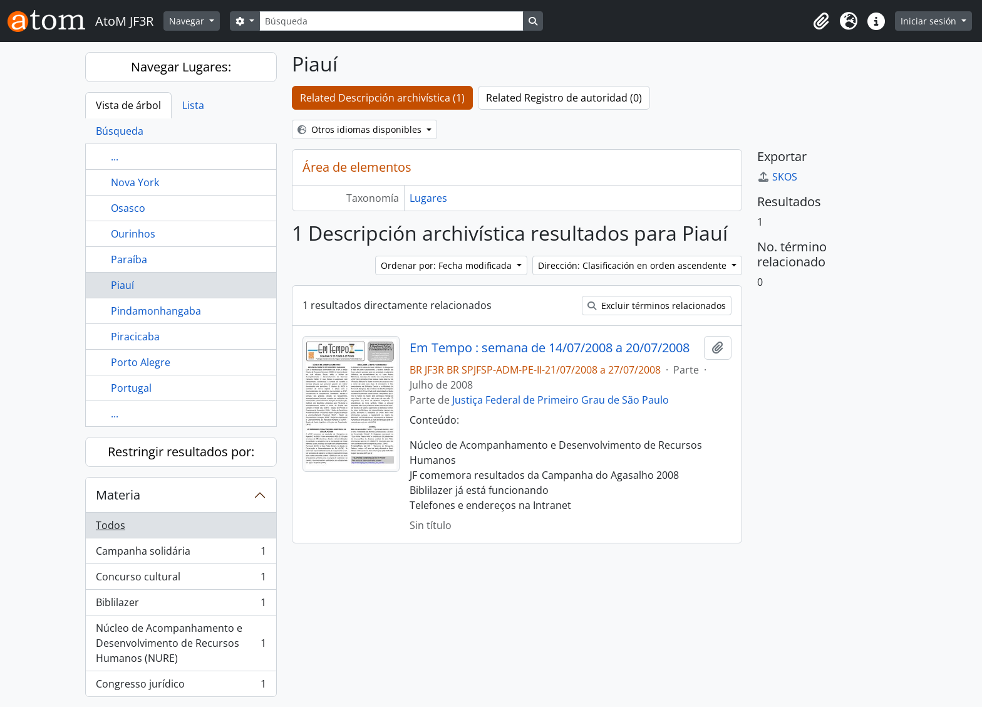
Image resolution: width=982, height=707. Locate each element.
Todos (110, 525)
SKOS (777, 177)
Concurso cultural (180, 579)
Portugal (131, 388)
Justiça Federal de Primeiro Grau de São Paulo (560, 400)
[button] (821, 21)
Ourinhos (133, 234)
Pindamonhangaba (156, 311)
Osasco (128, 208)
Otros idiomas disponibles (360, 129)
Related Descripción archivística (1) (382, 98)
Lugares (428, 198)
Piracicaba (135, 336)
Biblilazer (180, 605)
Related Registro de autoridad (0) (564, 98)
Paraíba (129, 259)
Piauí (122, 285)
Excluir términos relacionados (656, 306)
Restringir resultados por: (181, 451)
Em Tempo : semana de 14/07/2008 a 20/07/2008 (550, 347)
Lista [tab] (193, 105)
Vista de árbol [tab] (128, 105)
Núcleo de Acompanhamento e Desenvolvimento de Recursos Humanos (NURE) (180, 643)
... (114, 157)
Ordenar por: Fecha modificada (447, 265)
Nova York (135, 182)
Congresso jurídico (180, 686)
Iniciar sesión (930, 21)
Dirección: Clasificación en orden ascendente (633, 265)
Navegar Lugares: (181, 66)
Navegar (188, 21)
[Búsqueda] (391, 21)
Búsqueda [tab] (119, 131)
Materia (118, 494)
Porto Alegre (140, 362)
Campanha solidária (180, 553)
